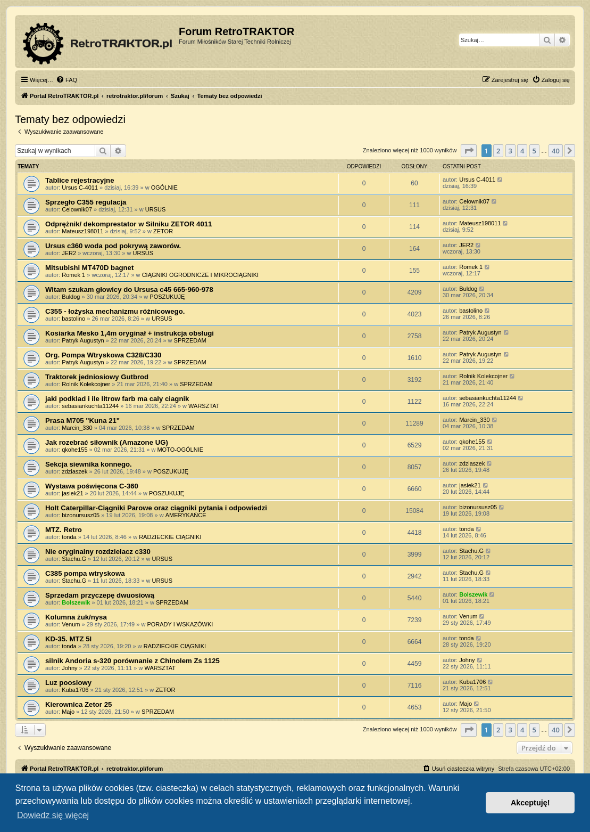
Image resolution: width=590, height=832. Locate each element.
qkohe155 (74, 449)
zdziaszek (74, 471)
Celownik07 (77, 209)
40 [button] (556, 151)
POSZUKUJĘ (167, 296)
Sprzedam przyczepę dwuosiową (99, 595)
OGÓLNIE (164, 187)
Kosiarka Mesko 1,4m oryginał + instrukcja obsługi (129, 333)
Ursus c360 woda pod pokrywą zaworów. (113, 246)
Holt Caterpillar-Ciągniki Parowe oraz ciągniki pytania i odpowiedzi (156, 508)
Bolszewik (76, 602)
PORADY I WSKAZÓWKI (180, 624)
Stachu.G (74, 559)
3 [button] (510, 151)
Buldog (71, 296)
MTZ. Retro (63, 530)
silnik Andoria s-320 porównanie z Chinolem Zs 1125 (132, 661)
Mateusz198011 (82, 231)
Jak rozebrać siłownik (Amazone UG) (106, 442)
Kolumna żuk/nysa (76, 617)
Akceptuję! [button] (530, 802)
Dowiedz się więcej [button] (53, 815)
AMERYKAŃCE (185, 515)
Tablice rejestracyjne (79, 180)
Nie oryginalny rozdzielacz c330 (98, 552)
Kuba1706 (75, 690)
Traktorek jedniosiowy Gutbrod (96, 377)
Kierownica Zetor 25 (78, 704)
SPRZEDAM (190, 340)
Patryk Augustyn (83, 340)
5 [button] (534, 151)
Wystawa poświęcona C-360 (91, 486)
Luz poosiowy (68, 683)
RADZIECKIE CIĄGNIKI (170, 537)
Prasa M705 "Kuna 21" (82, 421)
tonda (69, 537)
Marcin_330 (77, 428)
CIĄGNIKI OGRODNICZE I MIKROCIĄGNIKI (200, 275)
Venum (71, 624)
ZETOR (163, 231)
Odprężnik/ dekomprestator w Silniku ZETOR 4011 (128, 224)
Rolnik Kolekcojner (86, 384)
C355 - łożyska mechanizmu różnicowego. (115, 311)
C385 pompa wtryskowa (85, 573)
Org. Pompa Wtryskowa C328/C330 (103, 355)
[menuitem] (66, 80)
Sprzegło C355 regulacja (85, 202)
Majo (68, 711)
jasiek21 (72, 493)
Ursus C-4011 (80, 187)
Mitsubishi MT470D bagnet (89, 268)
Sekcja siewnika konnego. (88, 464)
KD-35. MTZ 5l (68, 639)
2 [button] (498, 151)
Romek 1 (73, 275)
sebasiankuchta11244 (90, 406)
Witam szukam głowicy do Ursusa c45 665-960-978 (129, 289)
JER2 (69, 253)
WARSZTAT (203, 406)
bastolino (73, 318)
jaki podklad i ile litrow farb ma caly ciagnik (117, 399)
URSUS (155, 209)
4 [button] (522, 151)
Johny (69, 668)
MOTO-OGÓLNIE (180, 449)
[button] (469, 150)
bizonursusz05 (80, 515)
